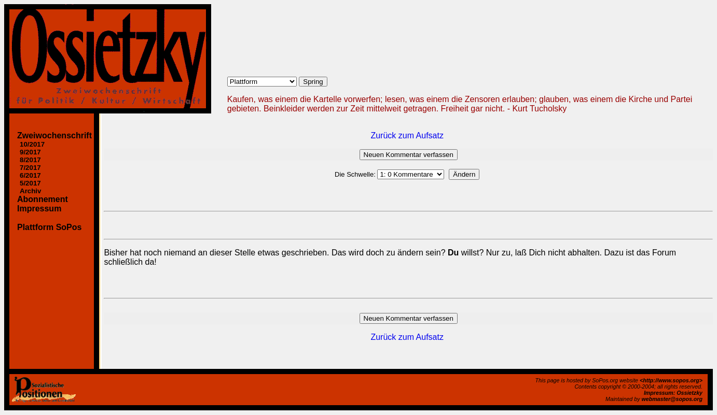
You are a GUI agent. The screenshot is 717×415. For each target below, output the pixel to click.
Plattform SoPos (49, 227)
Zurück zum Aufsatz (407, 135)
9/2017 (30, 152)
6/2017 (30, 175)
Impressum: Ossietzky (673, 393)
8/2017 (30, 160)
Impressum (39, 208)
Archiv (30, 191)
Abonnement (42, 199)
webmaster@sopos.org (671, 399)
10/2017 (32, 144)
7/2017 (30, 167)
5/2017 (30, 183)
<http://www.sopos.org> (671, 380)
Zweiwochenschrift (54, 135)
